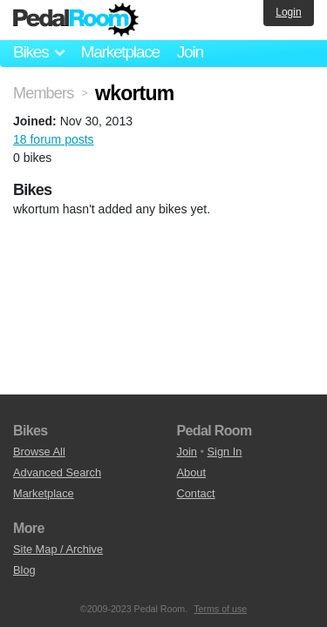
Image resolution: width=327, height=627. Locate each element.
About (191, 472)
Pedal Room (76, 20)
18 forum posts (53, 139)
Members (43, 93)
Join (190, 52)
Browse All (39, 451)
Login (288, 12)
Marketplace (119, 52)
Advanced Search (57, 472)
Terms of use (220, 608)
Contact (196, 493)
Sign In (225, 451)
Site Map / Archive (58, 549)
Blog (24, 569)
